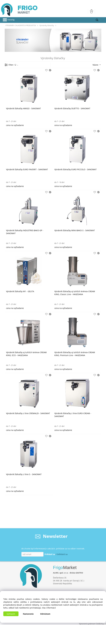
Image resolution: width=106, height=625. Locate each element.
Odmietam (45, 614)
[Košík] (99, 11)
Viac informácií (49, 607)
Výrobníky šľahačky (46, 25)
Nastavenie (28, 614)
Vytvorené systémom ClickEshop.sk (92, 624)
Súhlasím (11, 614)
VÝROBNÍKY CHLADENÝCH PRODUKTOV (20, 25)
